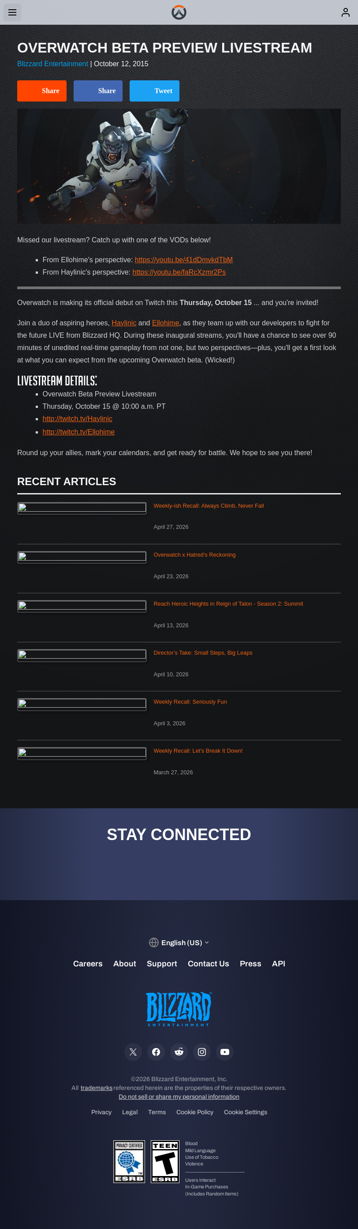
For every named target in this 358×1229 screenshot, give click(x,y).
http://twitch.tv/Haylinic (77, 418)
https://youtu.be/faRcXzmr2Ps (179, 272)
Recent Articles (66, 481)
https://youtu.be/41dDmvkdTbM (184, 260)
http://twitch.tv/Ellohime (79, 432)
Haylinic (124, 323)
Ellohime (165, 323)
